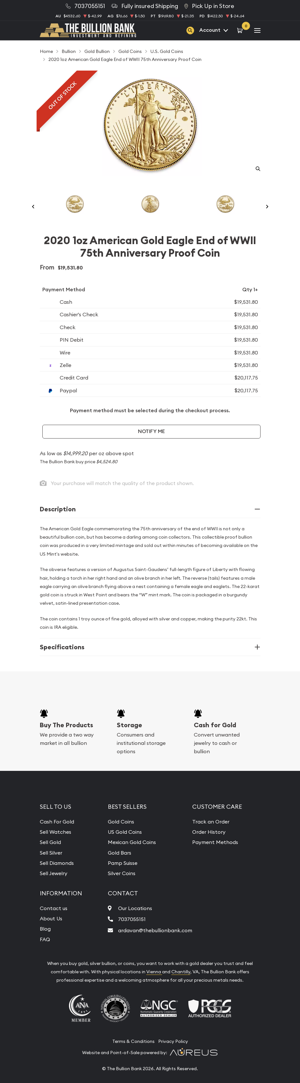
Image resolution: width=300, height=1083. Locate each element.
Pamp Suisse (122, 863)
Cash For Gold (57, 821)
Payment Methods (215, 842)
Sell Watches (55, 832)
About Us (51, 918)
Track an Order (210, 821)
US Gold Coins (125, 832)
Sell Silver (51, 852)
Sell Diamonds (57, 863)
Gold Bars (119, 852)
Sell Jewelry (53, 873)
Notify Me (151, 431)
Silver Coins (121, 873)
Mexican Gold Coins (132, 842)
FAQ (45, 939)
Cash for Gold (215, 725)
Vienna (154, 972)
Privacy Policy (173, 1041)
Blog (45, 928)
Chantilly (180, 972)
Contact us (53, 908)
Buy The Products (66, 725)
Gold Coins (121, 821)
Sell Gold (50, 842)
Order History (209, 832)
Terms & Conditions (133, 1041)
